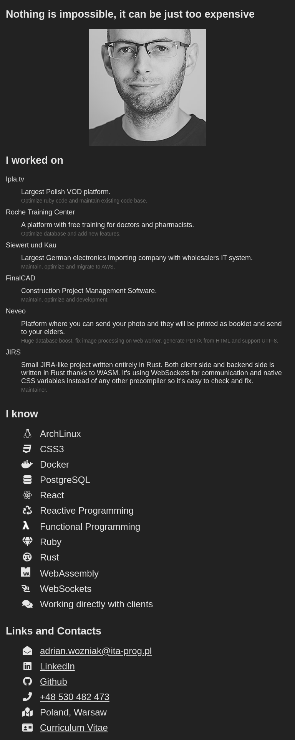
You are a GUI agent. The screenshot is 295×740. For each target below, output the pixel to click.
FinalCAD (20, 278)
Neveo (16, 311)
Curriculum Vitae (74, 727)
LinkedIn (57, 666)
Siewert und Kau (31, 245)
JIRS (13, 352)
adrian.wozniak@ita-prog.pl (96, 651)
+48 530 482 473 (74, 697)
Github (53, 681)
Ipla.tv (15, 179)
